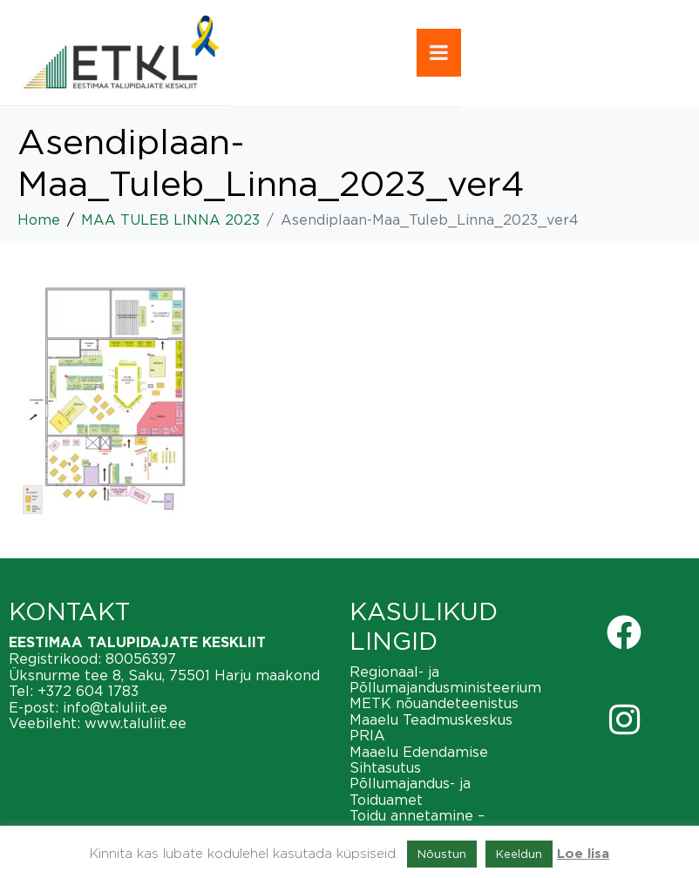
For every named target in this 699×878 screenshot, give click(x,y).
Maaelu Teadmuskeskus (431, 719)
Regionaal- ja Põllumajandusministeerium (445, 679)
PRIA (367, 735)
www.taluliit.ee (136, 723)
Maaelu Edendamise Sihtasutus (419, 759)
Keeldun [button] (519, 854)
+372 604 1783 (88, 691)
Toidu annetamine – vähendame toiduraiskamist (445, 823)
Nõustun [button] (441, 854)
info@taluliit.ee (115, 707)
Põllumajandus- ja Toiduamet (410, 791)
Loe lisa (583, 854)
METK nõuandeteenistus (434, 703)
